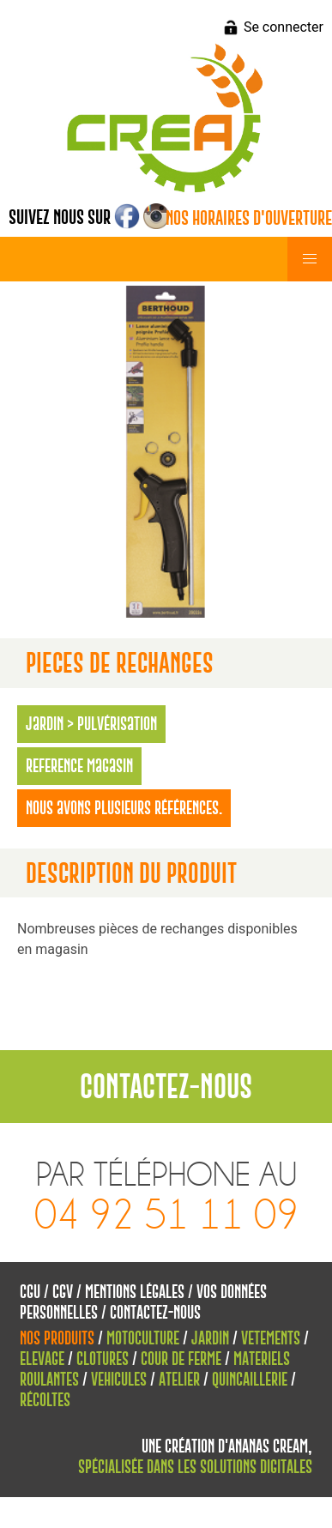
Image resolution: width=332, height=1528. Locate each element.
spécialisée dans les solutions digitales (195, 1467)
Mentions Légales (134, 1292)
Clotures (102, 1359)
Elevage (42, 1359)
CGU (30, 1292)
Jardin (210, 1338)
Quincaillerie (249, 1379)
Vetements (270, 1338)
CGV (62, 1292)
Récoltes (45, 1400)
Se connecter (283, 27)
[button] (309, 259)
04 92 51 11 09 (166, 1215)
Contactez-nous (155, 1312)
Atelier (179, 1379)
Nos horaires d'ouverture (249, 218)
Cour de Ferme (181, 1359)
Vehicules (119, 1379)
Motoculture (142, 1338)
